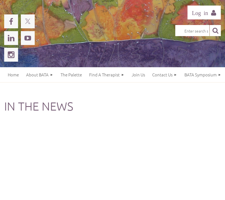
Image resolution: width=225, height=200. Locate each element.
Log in (204, 12)
